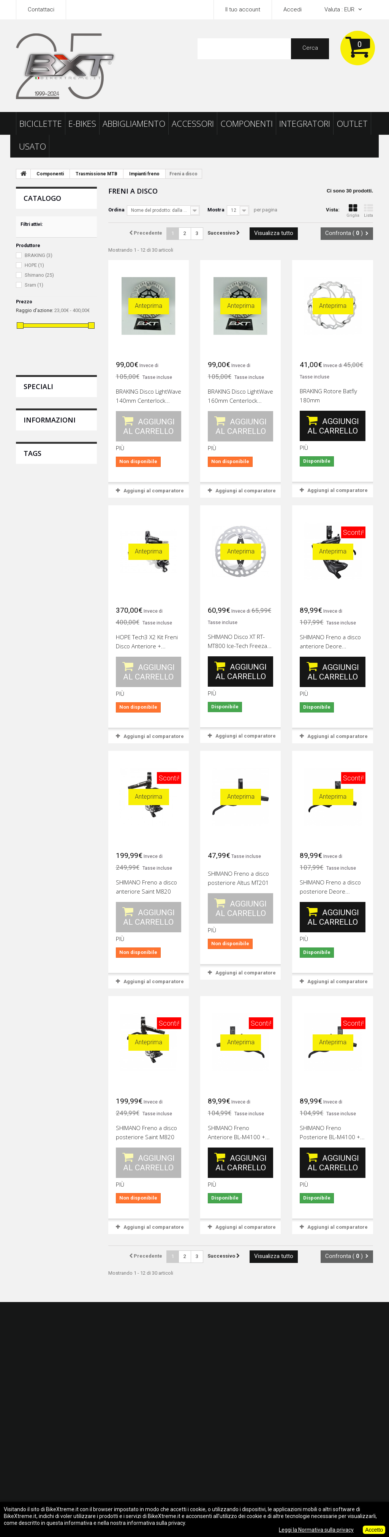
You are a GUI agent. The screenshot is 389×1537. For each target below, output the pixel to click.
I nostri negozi (39, 593)
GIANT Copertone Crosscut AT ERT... (80, 417)
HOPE (34, 265)
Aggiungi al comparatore (153, 490)
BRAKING (38, 255)
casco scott (75, 646)
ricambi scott (36, 669)
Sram (34, 285)
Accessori (193, 123)
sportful (69, 669)
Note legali (35, 542)
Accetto (374, 1530)
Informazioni (50, 507)
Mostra (216, 210)
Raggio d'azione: (34, 310)
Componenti (246, 123)
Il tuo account (242, 9)
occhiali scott (36, 646)
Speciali (38, 386)
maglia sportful (38, 714)
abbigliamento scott (44, 657)
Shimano (39, 275)
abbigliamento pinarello (49, 703)
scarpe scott (35, 680)
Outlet (352, 123)
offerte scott (73, 680)
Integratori (304, 123)
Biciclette (40, 123)
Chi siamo (34, 567)
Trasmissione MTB (96, 174)
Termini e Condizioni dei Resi (57, 555)
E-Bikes (82, 123)
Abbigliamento (134, 123)
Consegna (34, 529)
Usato (32, 146)
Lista (368, 211)
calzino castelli (38, 691)
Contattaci (41, 9)
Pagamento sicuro (44, 580)
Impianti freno (144, 174)
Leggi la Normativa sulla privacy (316, 1530)
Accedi (292, 9)
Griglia (352, 211)
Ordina (116, 210)
